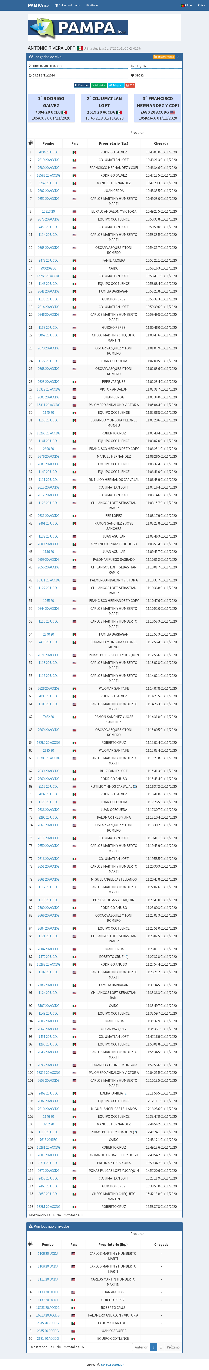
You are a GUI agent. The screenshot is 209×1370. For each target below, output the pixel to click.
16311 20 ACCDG (48, 580)
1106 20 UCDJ (48, 1253)
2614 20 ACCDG (48, 306)
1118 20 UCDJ (49, 900)
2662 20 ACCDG (48, 1029)
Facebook (82, 85)
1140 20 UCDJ (49, 471)
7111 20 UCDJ (49, 479)
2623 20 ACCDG (48, 381)
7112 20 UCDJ (49, 786)
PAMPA (92, 5)
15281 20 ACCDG (48, 1147)
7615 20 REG (48, 1139)
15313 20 (48, 211)
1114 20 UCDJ (49, 234)
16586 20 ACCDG (48, 175)
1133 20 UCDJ (48, 1292)
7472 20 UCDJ (49, 956)
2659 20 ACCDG (48, 559)
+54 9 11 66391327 (112, 1365)
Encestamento (164, 56)
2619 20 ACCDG (48, 159)
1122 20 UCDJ (49, 587)
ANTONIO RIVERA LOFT (55, 48)
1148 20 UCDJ (49, 283)
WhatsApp (99, 85)
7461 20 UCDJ (49, 523)
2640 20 (48, 634)
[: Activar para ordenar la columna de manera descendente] (30, 144)
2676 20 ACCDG (48, 456)
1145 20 (48, 412)
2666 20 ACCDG (48, 915)
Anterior (141, 1347)
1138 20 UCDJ (49, 299)
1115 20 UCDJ (49, 675)
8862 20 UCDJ (49, 335)
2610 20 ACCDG (48, 1108)
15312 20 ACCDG (48, 389)
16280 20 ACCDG (48, 742)
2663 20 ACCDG (48, 247)
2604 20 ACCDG (48, 949)
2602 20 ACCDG (48, 190)
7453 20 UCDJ (49, 1178)
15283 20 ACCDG (48, 276)
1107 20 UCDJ (49, 972)
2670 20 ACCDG (48, 348)
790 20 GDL (48, 268)
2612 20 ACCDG (48, 495)
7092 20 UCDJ (49, 794)
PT (186, 5)
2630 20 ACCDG (48, 771)
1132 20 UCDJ (49, 536)
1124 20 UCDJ (49, 992)
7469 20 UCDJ (49, 1093)
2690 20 (48, 448)
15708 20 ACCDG (48, 758)
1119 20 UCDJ (49, 1132)
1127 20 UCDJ (49, 361)
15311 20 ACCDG (48, 404)
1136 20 (48, 551)
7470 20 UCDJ (49, 642)
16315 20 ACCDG (48, 1072)
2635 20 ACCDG (48, 1330)
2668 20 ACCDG (48, 368)
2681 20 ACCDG (48, 1338)
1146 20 (48, 1116)
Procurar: (156, 133)
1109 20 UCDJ (49, 704)
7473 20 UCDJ (49, 260)
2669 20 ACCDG (48, 729)
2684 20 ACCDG (48, 928)
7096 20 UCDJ (49, 696)
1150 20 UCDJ (49, 420)
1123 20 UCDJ (49, 502)
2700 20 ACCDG (48, 907)
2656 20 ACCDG (48, 567)
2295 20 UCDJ (49, 817)
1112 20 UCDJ (49, 887)
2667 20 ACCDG (48, 825)
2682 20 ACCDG (48, 1101)
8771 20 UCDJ (49, 1163)
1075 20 (48, 600)
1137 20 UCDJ (48, 1300)
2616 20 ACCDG (48, 858)
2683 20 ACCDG (48, 464)
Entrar (202, 5)
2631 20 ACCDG (48, 515)
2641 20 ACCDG (48, 291)
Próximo (173, 1347)
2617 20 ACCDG (48, 838)
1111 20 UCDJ (48, 1279)
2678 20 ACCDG (48, 219)
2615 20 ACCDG (48, 1323)
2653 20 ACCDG (48, 1080)
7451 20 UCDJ (49, 1036)
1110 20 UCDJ (49, 621)
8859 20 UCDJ (49, 1193)
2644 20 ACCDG (48, 608)
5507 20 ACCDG (48, 1005)
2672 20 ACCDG (48, 1170)
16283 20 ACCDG (48, 1307)
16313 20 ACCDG (48, 1315)
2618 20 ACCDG (48, 487)
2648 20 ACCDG (48, 1052)
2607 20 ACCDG (48, 1155)
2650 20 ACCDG (48, 845)
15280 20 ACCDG (48, 433)
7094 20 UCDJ (49, 152)
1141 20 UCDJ (49, 440)
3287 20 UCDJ (49, 183)
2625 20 (48, 750)
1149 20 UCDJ (49, 1013)
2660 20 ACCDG (48, 778)
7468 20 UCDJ (49, 1186)
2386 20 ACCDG (48, 985)
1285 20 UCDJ (49, 1044)
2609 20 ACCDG (48, 544)
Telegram (116, 85)
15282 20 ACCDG (48, 964)
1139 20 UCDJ (49, 327)
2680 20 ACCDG (48, 167)
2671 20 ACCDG (48, 655)
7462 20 (48, 716)
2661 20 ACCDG (48, 879)
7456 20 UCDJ (49, 227)
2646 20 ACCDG (48, 314)
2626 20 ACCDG (48, 688)
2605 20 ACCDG (48, 397)
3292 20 (48, 1124)
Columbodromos (67, 5)
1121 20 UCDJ (49, 936)
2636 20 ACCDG (48, 809)
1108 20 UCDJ (48, 1266)
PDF (130, 85)
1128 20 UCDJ (49, 802)
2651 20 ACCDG (48, 866)
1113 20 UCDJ (49, 662)
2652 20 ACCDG (48, 198)
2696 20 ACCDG (48, 1065)
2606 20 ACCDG (48, 1021)
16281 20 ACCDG (48, 1206)
